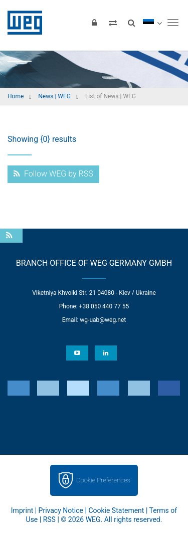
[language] (152, 22)
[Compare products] (112, 22)
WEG (21, 22)
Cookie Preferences (103, 480)
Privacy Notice (61, 510)
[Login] (94, 22)
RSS (49, 519)
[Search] (131, 22)
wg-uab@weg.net (103, 319)
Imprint (22, 510)
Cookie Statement (116, 510)
